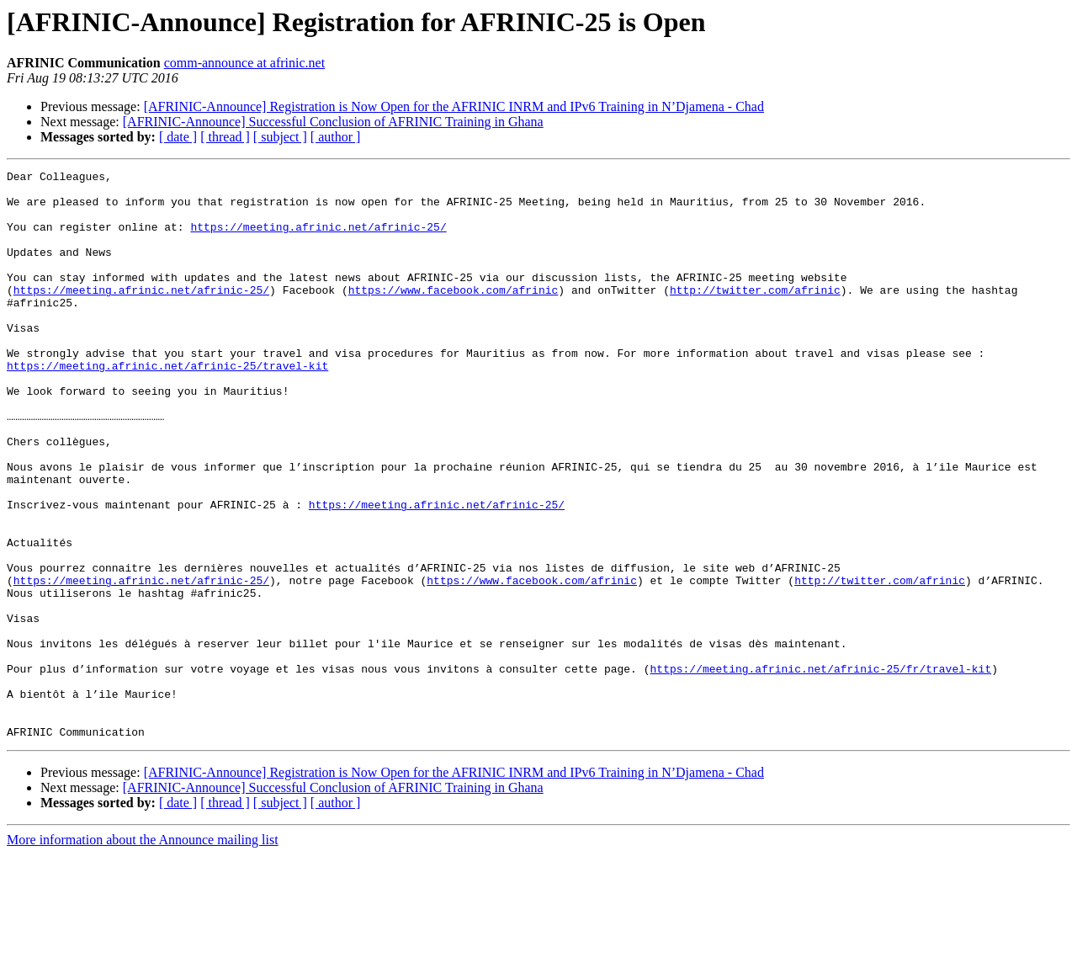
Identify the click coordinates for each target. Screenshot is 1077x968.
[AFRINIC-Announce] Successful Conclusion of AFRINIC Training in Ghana (333, 121)
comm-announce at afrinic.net (244, 63)
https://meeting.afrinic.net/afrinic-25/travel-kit (167, 405)
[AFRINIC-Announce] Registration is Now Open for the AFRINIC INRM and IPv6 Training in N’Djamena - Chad (454, 106)
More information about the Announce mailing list (143, 953)
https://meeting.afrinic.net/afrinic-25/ (318, 239)
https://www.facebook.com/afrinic (453, 314)
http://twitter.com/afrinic (755, 314)
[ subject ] (280, 137)
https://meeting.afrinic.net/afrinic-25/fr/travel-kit (820, 769)
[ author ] (335, 137)
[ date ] (178, 137)
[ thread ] (225, 137)
